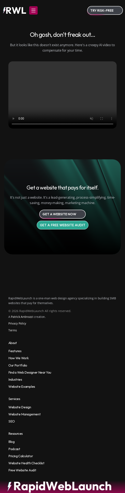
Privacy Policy (17, 323)
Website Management (24, 414)
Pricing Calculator (20, 456)
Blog (11, 442)
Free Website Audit (22, 470)
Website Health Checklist (26, 463)
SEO (11, 421)
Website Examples (21, 386)
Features (14, 351)
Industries (15, 379)
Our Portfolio (17, 365)
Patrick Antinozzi (22, 317)
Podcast (14, 449)
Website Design (19, 407)
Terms (12, 330)
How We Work (18, 358)
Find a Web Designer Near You (29, 372)
